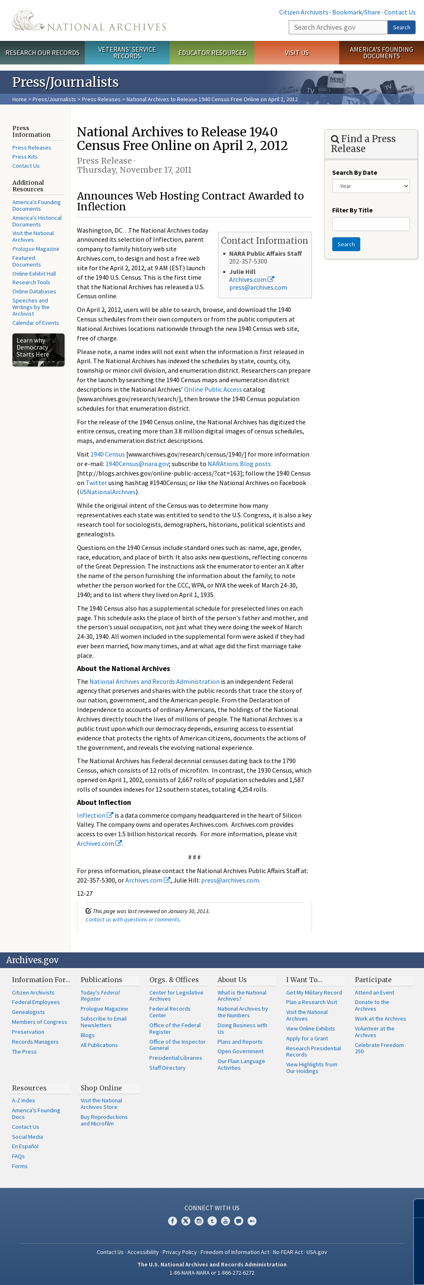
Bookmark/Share (356, 12)
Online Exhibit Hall (34, 273)
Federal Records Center (170, 1012)
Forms (20, 1166)
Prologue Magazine (104, 1008)
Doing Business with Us (242, 1028)
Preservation (28, 1031)
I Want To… (304, 980)
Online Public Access (213, 389)
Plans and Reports (240, 1041)
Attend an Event (374, 992)
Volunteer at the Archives (375, 1032)
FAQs (18, 1156)
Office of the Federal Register (175, 1028)
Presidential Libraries (175, 1057)
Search (401, 27)
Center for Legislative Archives (176, 996)
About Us (232, 980)
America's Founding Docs (36, 1114)
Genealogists (28, 1012)
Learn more (350, 1270)
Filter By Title (352, 210)
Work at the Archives (380, 1018)
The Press (24, 1051)
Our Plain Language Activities (241, 1064)
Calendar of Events (35, 322)
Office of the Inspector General (177, 1045)
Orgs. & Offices (174, 980)
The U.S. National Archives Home (89, 20)
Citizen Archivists (303, 12)
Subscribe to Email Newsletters (104, 1022)
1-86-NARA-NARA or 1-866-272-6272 (212, 1272)
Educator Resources (212, 52)
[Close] (414, 1208)
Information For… (41, 980)
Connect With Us (212, 1208)
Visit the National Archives (33, 236)
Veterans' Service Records (127, 52)
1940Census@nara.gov (137, 463)
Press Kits (25, 156)
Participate (373, 980)
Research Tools (31, 282)
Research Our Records (42, 52)
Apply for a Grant (307, 1038)
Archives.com (251, 279)
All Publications (99, 1045)
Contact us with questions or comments (133, 919)
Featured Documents (26, 261)
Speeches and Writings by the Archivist (31, 307)
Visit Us (297, 52)
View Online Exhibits (310, 1028)
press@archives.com (258, 287)
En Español (25, 1146)
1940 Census (108, 454)
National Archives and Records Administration (154, 681)
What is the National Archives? (242, 996)
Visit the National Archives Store (101, 1104)
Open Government (241, 1051)
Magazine (36, 248)
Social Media (27, 1136)
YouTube (225, 1221)
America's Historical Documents (37, 221)
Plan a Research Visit (311, 1002)
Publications (101, 980)
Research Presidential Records (313, 1052)
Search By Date (354, 172)
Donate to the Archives (372, 1005)
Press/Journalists (54, 99)
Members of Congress (39, 1022)
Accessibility (143, 1252)
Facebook (172, 1221)
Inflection (95, 815)
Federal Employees (36, 1002)
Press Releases (101, 99)
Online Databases (34, 291)
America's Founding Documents (381, 52)
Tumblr (212, 1221)
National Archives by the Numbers (243, 1012)
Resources (29, 1088)
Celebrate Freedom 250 (379, 1048)
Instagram (199, 1221)
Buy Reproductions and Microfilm (104, 1120)
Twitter (96, 482)
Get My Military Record (314, 992)
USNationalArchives (107, 492)
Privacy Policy (180, 1252)
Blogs (88, 1035)
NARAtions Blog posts (239, 463)
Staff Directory (167, 1067)
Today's (100, 996)
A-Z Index (23, 1100)
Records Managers (35, 1041)
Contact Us (400, 12)
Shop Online (101, 1088)
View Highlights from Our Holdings (311, 1068)
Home (19, 99)
